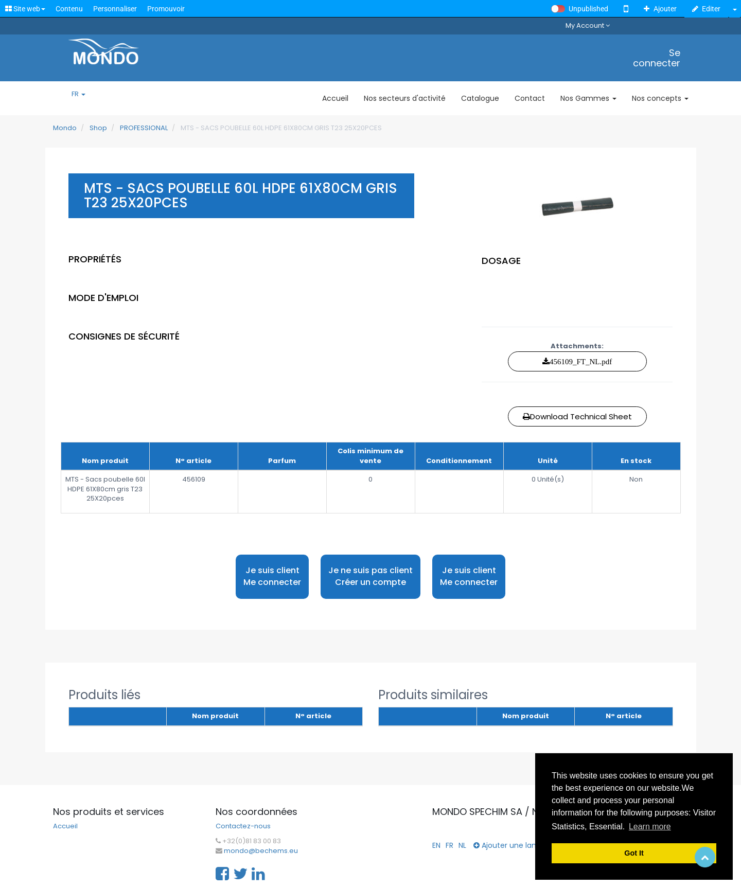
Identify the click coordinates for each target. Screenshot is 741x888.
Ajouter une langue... (514, 845)
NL (462, 845)
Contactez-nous (243, 826)
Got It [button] (634, 853)
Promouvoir (166, 9)
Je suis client (272, 576)
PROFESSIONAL (144, 128)
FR (78, 94)
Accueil (65, 826)
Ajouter (660, 9)
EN (436, 845)
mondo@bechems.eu (261, 851)
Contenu (69, 9)
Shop (98, 128)
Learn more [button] (650, 826)
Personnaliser (115, 9)
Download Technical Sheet (577, 416)
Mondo (65, 128)
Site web (25, 9)
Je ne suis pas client (370, 576)
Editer (706, 9)
